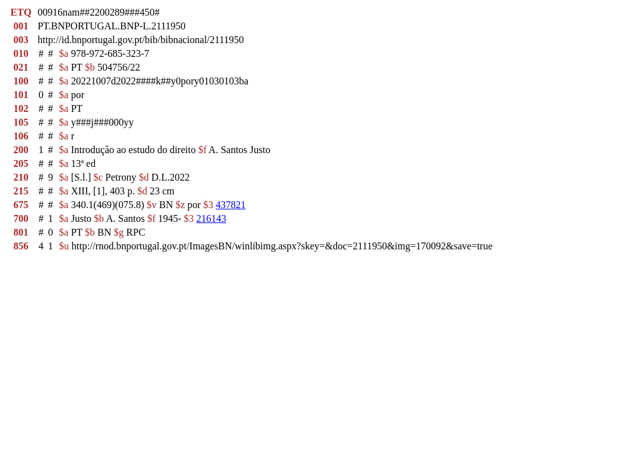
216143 (212, 218)
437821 (231, 204)
